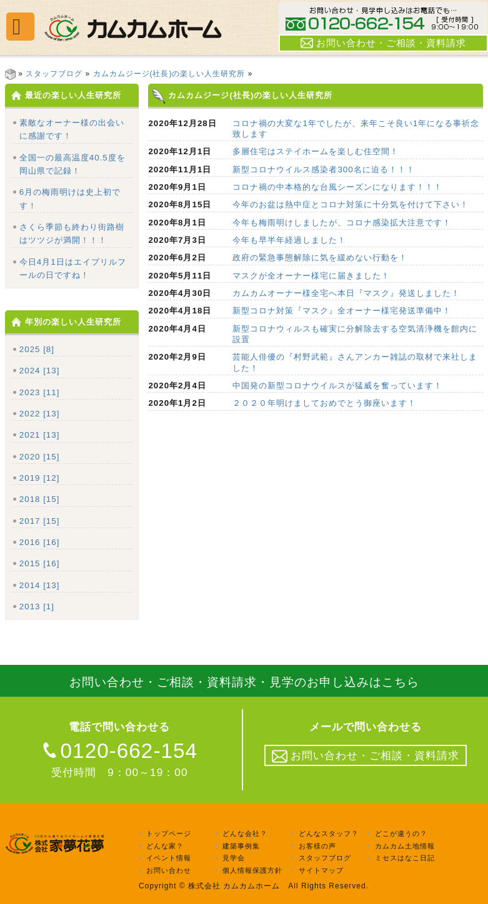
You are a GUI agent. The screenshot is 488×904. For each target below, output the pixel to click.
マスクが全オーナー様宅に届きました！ (311, 275)
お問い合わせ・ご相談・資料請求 (383, 43)
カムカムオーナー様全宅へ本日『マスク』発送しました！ (346, 293)
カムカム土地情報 (405, 846)
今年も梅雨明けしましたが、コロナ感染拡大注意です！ (341, 222)
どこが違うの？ (401, 833)
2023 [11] (39, 392)
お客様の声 (317, 846)
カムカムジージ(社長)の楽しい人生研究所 (169, 73)
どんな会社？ (244, 833)
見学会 (233, 858)
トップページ (168, 833)
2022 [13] (39, 413)
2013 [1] (36, 606)
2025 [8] (36, 349)
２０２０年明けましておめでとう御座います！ (324, 403)
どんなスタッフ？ (329, 833)
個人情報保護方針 (252, 870)
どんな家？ (165, 846)
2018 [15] (39, 499)
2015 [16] (39, 563)
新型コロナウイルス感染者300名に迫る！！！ (323, 169)
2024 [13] (39, 370)
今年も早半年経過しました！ (289, 240)
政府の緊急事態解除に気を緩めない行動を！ (319, 257)
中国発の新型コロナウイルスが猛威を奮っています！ (337, 385)
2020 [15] (39, 456)
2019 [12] (39, 478)
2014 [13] (39, 585)
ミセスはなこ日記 (405, 858)
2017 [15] (39, 521)
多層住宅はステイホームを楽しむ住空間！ (315, 151)
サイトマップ (321, 870)
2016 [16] (39, 542)
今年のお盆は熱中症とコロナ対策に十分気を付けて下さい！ (350, 204)
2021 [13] (39, 435)
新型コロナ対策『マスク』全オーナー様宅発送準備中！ (341, 310)
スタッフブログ (54, 73)
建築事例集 (241, 846)
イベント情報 (168, 858)
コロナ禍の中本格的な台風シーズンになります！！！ (337, 187)
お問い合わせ (168, 870)
